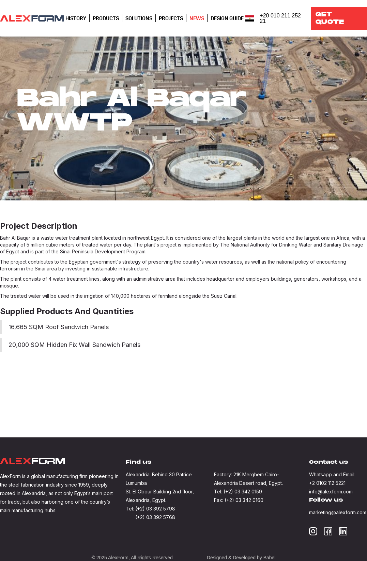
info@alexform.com (331, 491)
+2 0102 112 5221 (327, 483)
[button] (76, 18)
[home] (32, 18)
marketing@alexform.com (337, 512)
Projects (171, 18)
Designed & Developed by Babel (241, 557)
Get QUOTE (330, 18)
